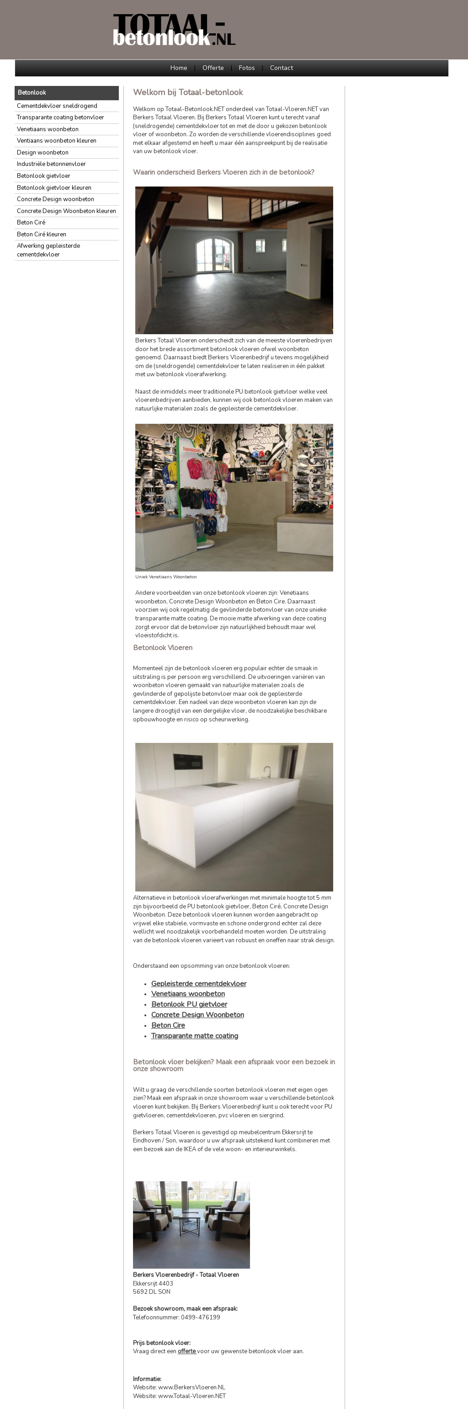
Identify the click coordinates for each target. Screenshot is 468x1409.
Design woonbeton (43, 153)
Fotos (247, 68)
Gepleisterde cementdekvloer (198, 984)
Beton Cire (168, 1025)
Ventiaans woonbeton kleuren (56, 141)
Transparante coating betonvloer (60, 117)
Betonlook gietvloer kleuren (54, 188)
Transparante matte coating (194, 1036)
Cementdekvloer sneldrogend (57, 106)
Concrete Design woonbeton (55, 199)
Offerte (213, 68)
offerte (187, 1351)
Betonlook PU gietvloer (189, 1004)
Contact (281, 68)
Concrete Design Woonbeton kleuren (66, 211)
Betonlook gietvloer (43, 176)
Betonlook (32, 93)
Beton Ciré (31, 223)
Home (178, 68)
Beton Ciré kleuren (41, 234)
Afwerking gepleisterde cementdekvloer (48, 250)
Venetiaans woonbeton (48, 129)
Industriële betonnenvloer (51, 164)
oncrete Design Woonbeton (199, 1015)
